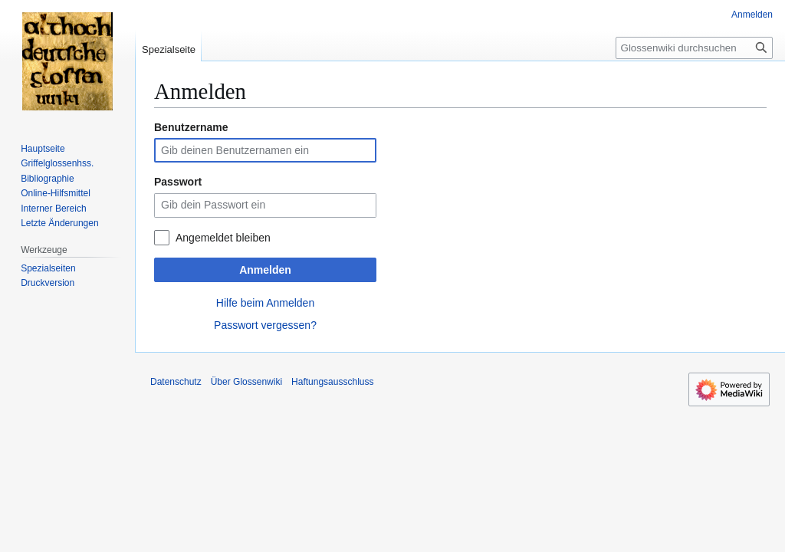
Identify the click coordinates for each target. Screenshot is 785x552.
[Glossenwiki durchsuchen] (694, 48)
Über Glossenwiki (246, 381)
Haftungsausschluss (332, 381)
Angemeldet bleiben (223, 238)
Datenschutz (176, 381)
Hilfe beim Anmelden (265, 303)
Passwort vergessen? (265, 325)
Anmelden (265, 270)
